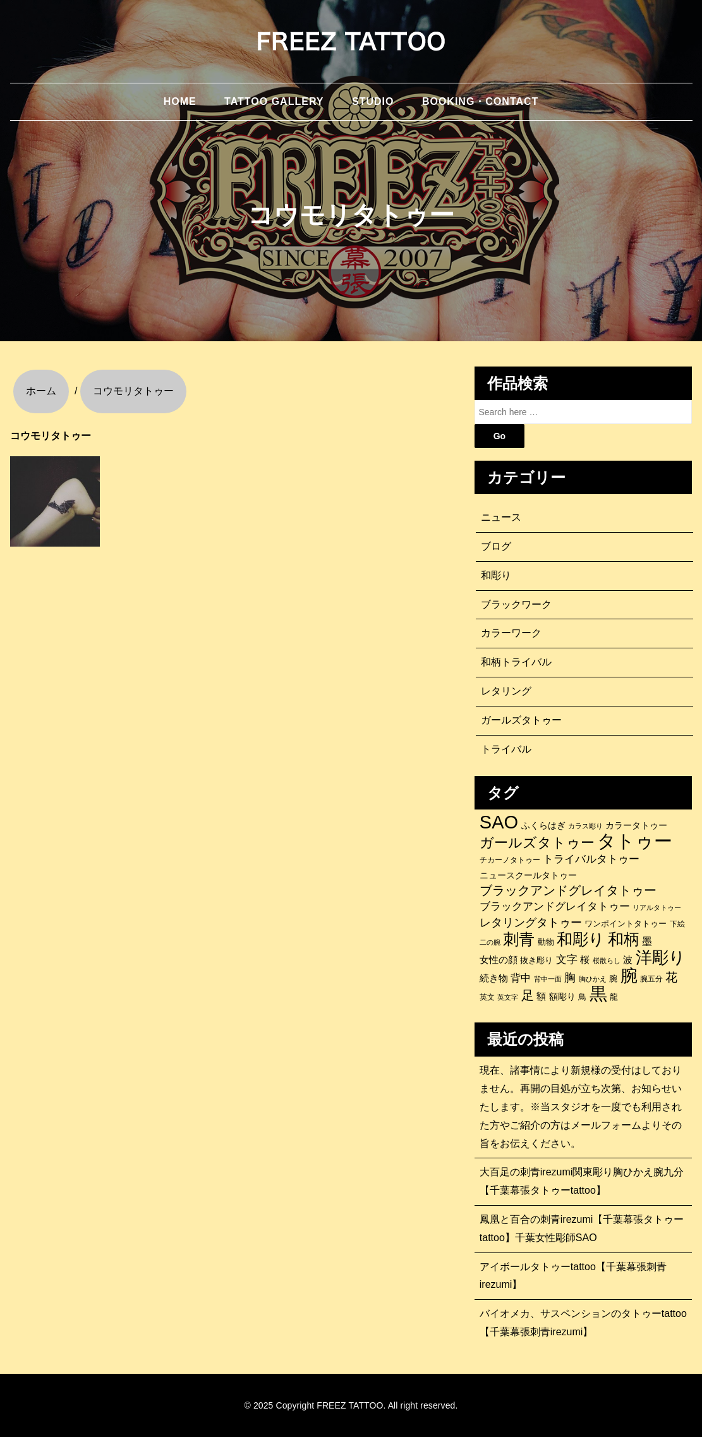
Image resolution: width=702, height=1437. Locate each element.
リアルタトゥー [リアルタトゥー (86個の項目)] (656, 907)
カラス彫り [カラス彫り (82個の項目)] (585, 826)
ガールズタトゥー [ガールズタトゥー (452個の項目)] (537, 843)
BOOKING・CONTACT (480, 101)
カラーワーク (511, 633)
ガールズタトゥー (521, 720)
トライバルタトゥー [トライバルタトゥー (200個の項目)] (591, 859)
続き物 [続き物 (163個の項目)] (494, 978)
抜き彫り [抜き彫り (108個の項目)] (536, 960)
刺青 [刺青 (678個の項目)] (519, 939)
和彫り (496, 575)
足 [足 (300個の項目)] (527, 995)
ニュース (501, 517)
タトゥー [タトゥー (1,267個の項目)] (634, 841)
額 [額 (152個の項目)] (541, 996)
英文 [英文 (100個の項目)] (487, 997)
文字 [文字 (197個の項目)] (567, 960)
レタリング (506, 691)
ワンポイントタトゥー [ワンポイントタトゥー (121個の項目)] (625, 923)
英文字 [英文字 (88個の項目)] (507, 997)
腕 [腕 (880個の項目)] (629, 975)
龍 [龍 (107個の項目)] (614, 997)
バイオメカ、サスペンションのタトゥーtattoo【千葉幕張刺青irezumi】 (583, 1322)
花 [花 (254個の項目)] (671, 977)
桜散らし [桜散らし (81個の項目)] (606, 960)
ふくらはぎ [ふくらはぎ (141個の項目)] (543, 825)
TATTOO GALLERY (274, 101)
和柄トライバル (516, 662)
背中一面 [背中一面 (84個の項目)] (548, 979)
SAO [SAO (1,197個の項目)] (499, 822)
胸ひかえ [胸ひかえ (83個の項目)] (593, 979)
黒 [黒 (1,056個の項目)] (598, 994)
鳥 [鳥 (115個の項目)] (582, 997)
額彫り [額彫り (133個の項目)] (562, 996)
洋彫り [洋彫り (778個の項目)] (661, 957)
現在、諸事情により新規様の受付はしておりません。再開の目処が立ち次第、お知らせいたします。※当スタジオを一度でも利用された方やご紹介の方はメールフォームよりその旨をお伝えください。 (581, 1106)
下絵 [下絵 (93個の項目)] (677, 923)
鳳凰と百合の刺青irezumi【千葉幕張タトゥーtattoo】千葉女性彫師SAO (582, 1228)
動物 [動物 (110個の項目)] (546, 942)
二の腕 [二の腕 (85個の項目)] (490, 942)
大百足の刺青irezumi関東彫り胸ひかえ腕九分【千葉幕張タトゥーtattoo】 (582, 1181)
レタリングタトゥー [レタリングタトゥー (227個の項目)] (531, 922)
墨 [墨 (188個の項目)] (647, 941)
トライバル (506, 749)
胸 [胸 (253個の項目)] (570, 977)
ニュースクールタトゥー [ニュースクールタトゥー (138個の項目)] (528, 875)
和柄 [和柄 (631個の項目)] (623, 939)
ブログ (496, 546)
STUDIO (373, 101)
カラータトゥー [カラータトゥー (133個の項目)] (636, 825)
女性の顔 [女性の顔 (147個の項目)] (498, 960)
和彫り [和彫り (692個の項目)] (581, 939)
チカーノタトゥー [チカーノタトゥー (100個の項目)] (510, 860)
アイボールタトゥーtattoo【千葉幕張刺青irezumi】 (573, 1275)
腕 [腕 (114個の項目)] (613, 978)
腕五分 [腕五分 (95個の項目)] (651, 978)
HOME (180, 101)
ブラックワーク (516, 604)
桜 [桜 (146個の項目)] (585, 960)
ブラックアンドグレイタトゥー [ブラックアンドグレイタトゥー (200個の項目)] (555, 906)
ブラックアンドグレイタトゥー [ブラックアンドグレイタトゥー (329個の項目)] (568, 890)
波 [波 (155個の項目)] (627, 959)
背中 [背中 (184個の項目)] (521, 977)
